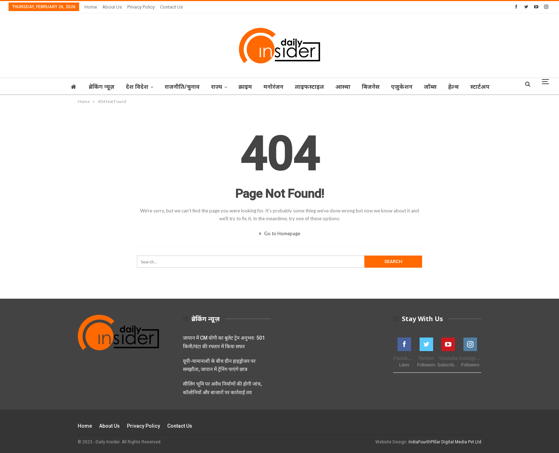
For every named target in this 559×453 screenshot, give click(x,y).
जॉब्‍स (435, 87)
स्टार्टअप (486, 87)
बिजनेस (373, 87)
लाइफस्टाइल (309, 87)
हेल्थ (459, 87)
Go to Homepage (279, 233)
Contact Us (171, 7)
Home (90, 7)
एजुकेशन (405, 87)
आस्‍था (344, 87)
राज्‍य (213, 87)
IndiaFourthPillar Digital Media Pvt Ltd (445, 441)
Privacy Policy (141, 7)
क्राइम (243, 87)
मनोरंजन (273, 87)
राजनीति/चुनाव (178, 87)
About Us (112, 7)
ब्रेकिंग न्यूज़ (95, 87)
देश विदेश (132, 87)
